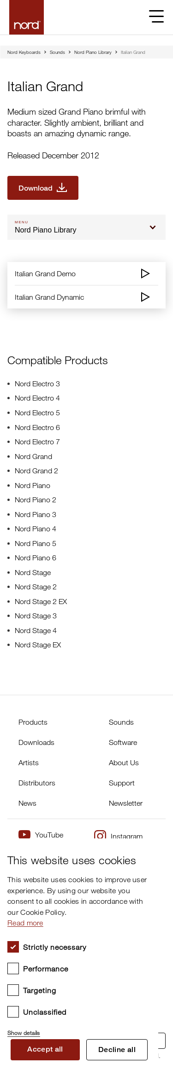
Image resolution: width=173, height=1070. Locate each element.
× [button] (147, 848)
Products (33, 722)
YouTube (40, 834)
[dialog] (79, 954)
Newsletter (126, 803)
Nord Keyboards (24, 52)
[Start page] (26, 17)
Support (122, 783)
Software (123, 742)
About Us (124, 762)
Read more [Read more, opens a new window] (25, 923)
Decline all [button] (117, 1049)
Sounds (57, 52)
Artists (28, 762)
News (27, 803)
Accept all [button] (45, 1049)
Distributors (36, 783)
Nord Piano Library (93, 52)
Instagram (118, 836)
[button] (79, 1029)
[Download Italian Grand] (42, 188)
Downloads (36, 742)
